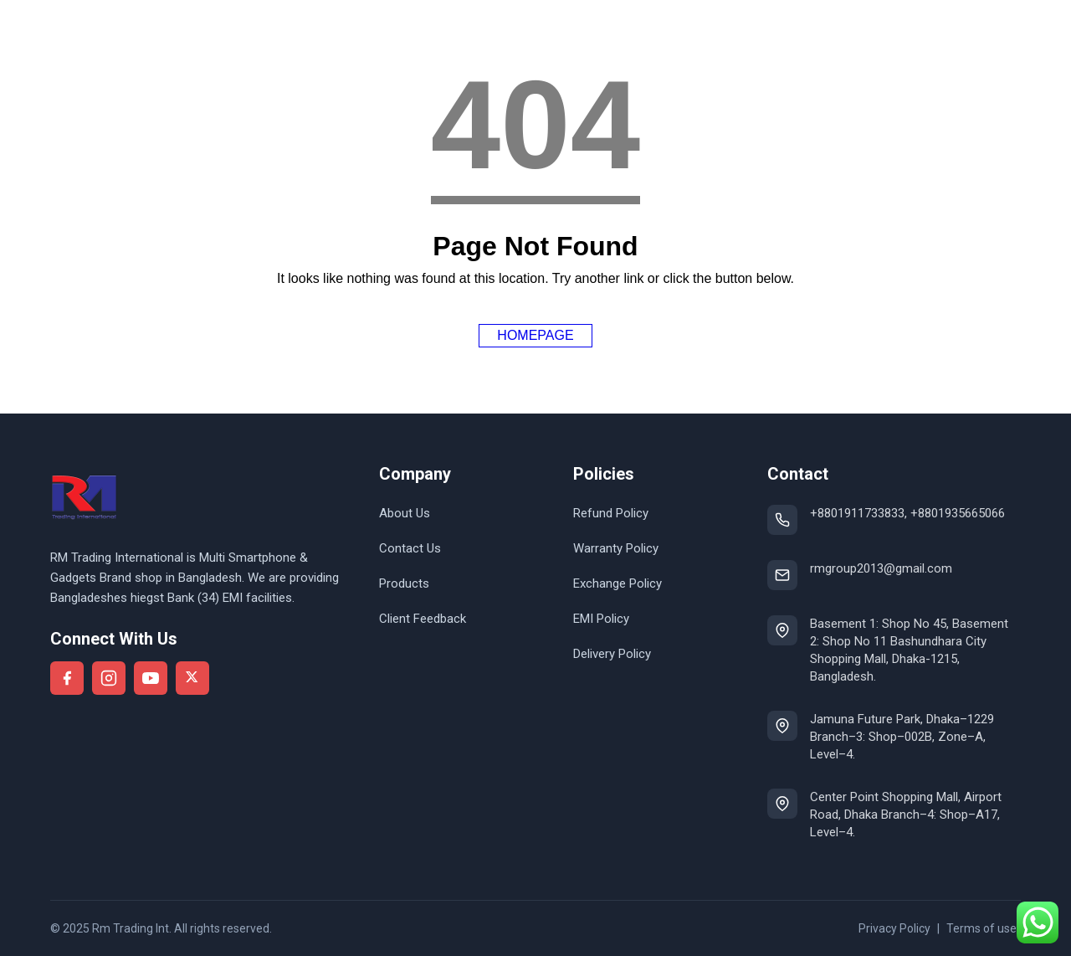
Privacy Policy (894, 928)
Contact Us (410, 548)
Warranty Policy (615, 548)
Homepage (535, 335)
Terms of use (981, 928)
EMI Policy (601, 618)
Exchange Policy (617, 583)
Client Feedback (422, 618)
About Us (404, 513)
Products (404, 583)
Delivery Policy (612, 653)
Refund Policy (610, 513)
